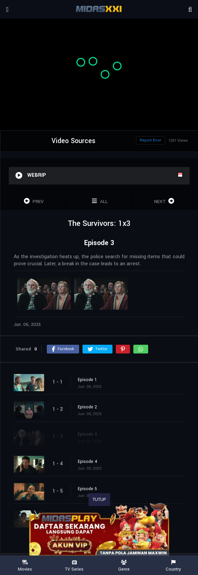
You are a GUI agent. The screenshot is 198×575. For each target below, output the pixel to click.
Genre (123, 566)
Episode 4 (87, 462)
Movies (25, 566)
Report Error (150, 140)
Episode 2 (87, 407)
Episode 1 (87, 380)
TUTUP (99, 500)
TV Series (74, 566)
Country (173, 566)
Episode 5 (87, 489)
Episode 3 (87, 434)
